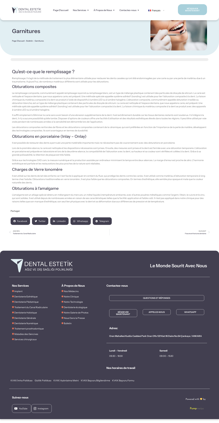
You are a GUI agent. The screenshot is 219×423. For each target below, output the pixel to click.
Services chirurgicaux (25, 343)
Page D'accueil (60, 10)
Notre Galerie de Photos (74, 316)
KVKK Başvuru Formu (123, 384)
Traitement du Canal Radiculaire (31, 311)
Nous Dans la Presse (74, 322)
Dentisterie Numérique (26, 327)
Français (154, 10)
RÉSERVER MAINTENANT (189, 9)
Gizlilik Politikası (43, 384)
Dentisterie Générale (25, 322)
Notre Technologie (73, 305)
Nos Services (79, 10)
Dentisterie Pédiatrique (26, 305)
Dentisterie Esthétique (26, 300)
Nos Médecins (71, 295)
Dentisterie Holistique (25, 316)
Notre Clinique (71, 300)
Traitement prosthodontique (29, 332)
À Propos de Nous (103, 10)
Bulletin (29, 45)
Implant (18, 295)
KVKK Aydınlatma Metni (66, 384)
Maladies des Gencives (26, 338)
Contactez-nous (127, 10)
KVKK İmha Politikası (22, 384)
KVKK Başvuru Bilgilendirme (95, 384)
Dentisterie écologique (75, 311)
